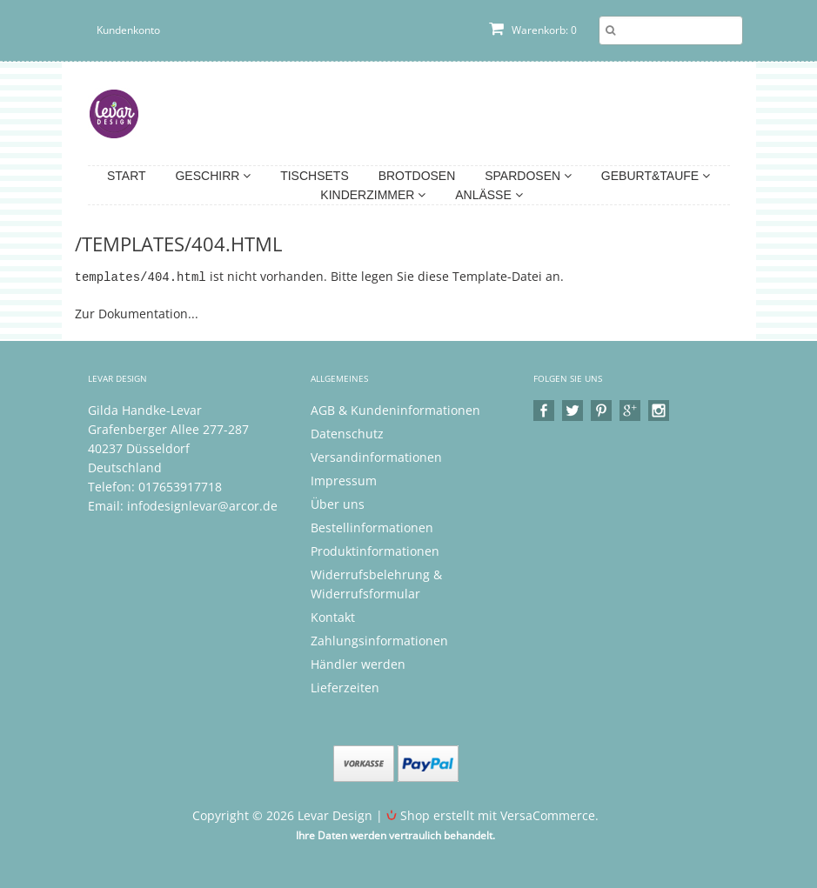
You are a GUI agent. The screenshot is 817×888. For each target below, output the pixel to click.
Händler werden (358, 663)
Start (126, 176)
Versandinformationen (376, 456)
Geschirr (213, 176)
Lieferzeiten (345, 686)
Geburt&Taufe (655, 176)
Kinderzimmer (372, 195)
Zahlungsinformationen (379, 639)
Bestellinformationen (372, 526)
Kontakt (333, 616)
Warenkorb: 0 (533, 30)
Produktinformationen (375, 550)
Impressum (344, 479)
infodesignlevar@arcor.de (202, 505)
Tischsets (314, 176)
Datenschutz (347, 432)
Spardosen (528, 176)
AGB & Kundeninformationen (395, 409)
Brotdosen (417, 176)
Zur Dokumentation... (136, 312)
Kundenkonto (128, 30)
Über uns (338, 503)
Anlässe (488, 195)
